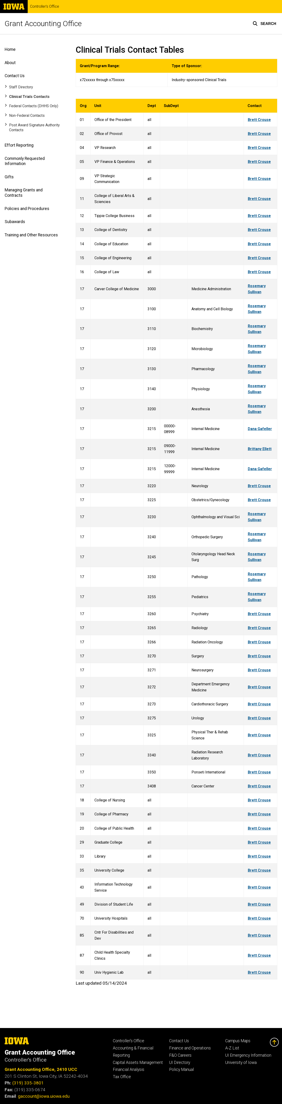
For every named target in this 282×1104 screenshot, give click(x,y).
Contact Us (15, 75)
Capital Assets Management (138, 1062)
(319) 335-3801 (28, 1083)
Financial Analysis (128, 1069)
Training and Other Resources (31, 235)
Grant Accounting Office (43, 23)
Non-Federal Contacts (27, 115)
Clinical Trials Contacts (29, 96)
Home (10, 49)
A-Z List (232, 1048)
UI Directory (179, 1062)
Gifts (9, 177)
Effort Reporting (19, 145)
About (10, 62)
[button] (264, 23)
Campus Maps (237, 1040)
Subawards (15, 221)
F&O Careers (180, 1055)
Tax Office (122, 1076)
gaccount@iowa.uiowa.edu (44, 1096)
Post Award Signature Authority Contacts (34, 127)
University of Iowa (241, 1062)
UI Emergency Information (248, 1055)
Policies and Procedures (27, 208)
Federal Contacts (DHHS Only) (33, 106)
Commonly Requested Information (25, 161)
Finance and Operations (190, 1048)
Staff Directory (21, 87)
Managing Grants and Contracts (24, 193)
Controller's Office (44, 6)
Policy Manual (181, 1069)
